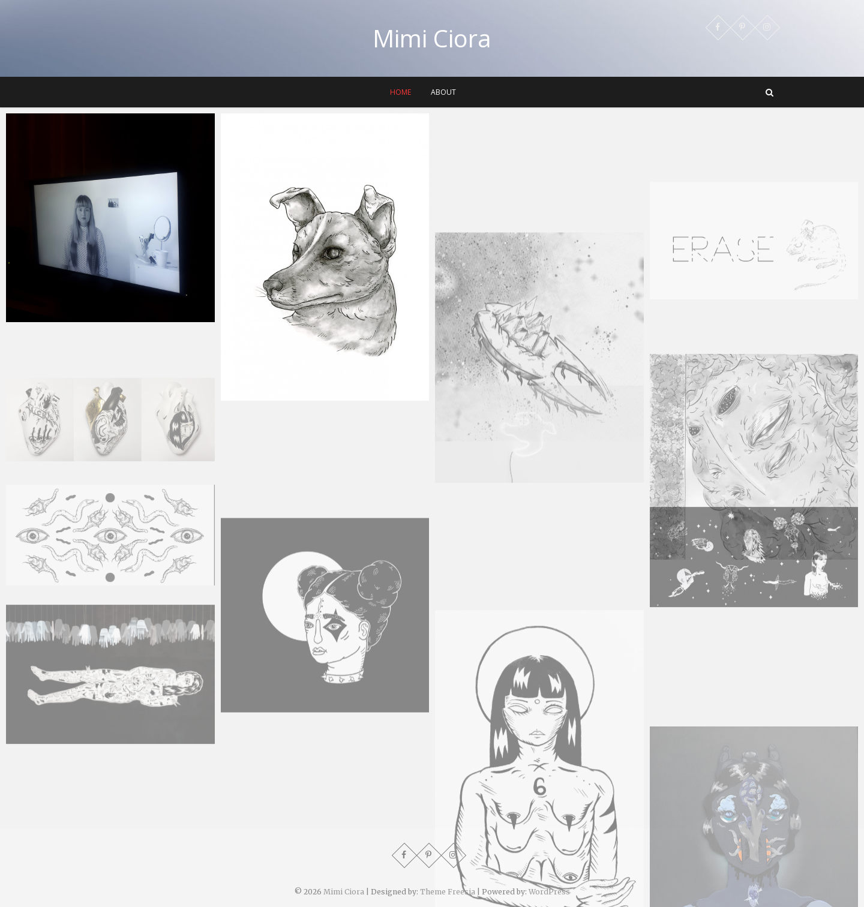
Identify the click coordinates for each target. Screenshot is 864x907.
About (443, 92)
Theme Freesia (447, 891)
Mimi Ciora (432, 38)
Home (400, 92)
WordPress (549, 891)
